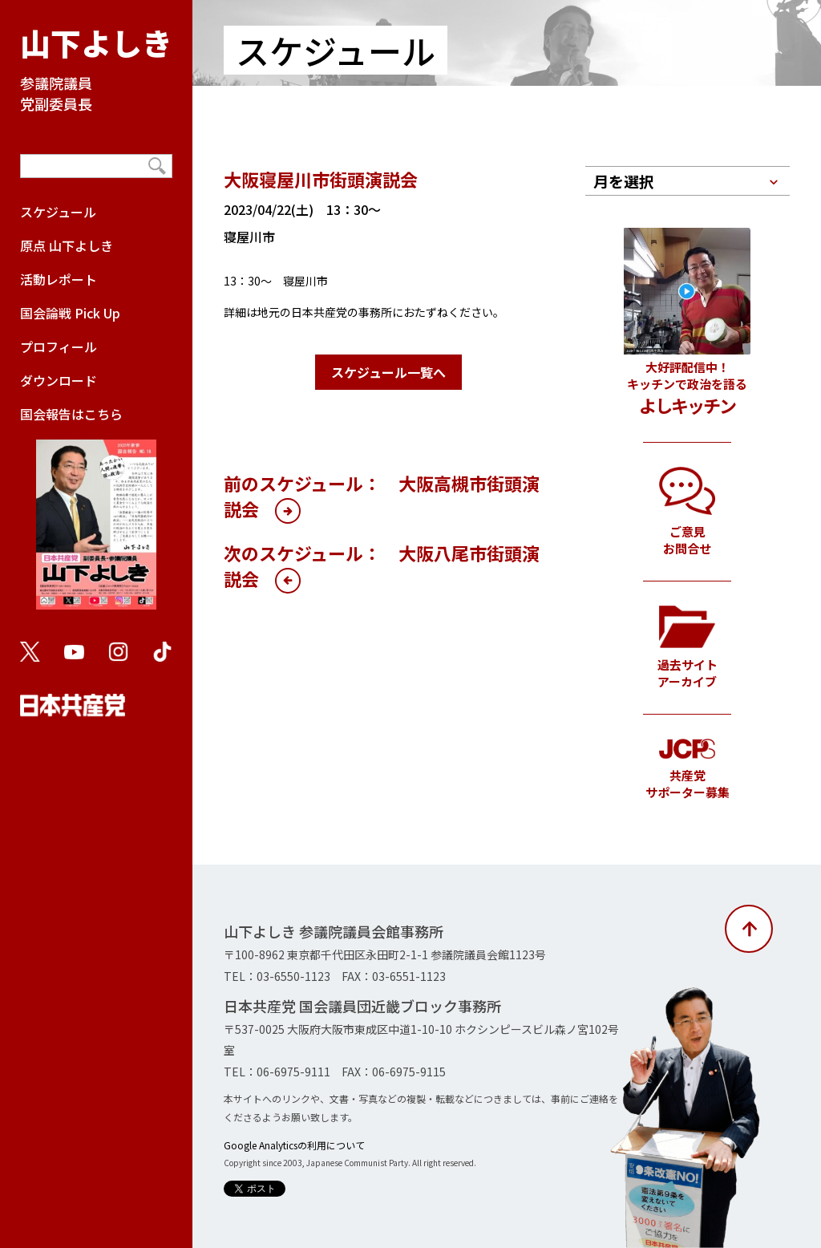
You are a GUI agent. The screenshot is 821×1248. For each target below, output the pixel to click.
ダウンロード (58, 380)
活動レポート (58, 279)
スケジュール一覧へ (388, 372)
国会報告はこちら (96, 515)
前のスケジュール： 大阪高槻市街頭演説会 (382, 495)
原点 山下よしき (66, 245)
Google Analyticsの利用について (294, 1145)
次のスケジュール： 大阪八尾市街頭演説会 (382, 565)
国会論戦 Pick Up (70, 312)
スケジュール (58, 211)
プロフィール (58, 346)
